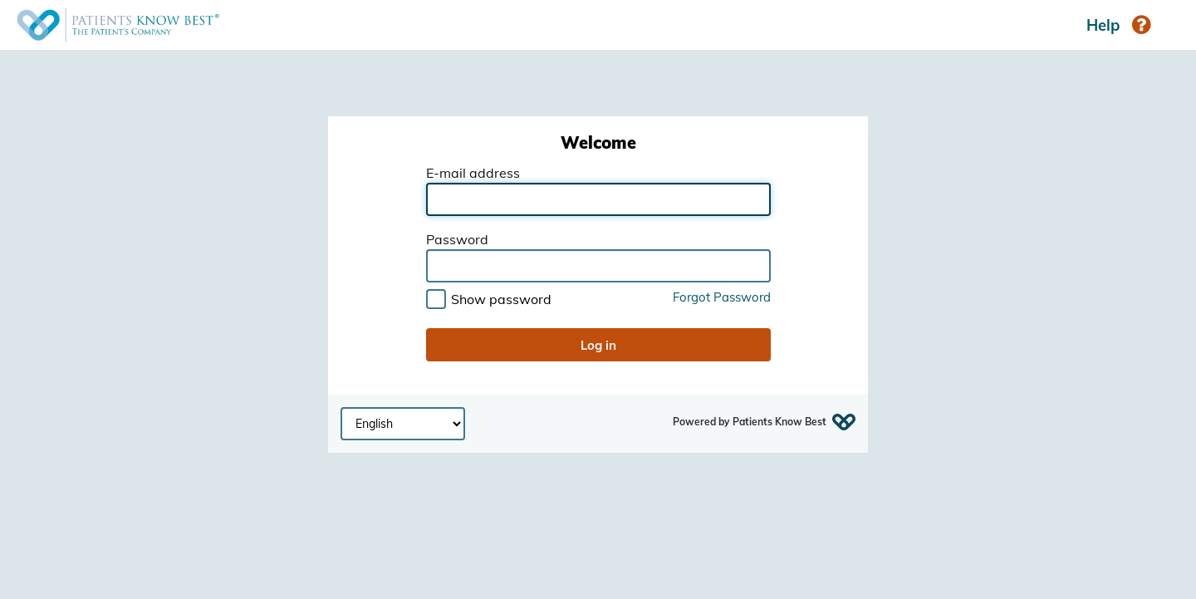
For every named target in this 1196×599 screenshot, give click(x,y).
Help (1118, 25)
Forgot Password (722, 298)
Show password (501, 299)
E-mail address (473, 173)
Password (457, 240)
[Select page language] (403, 423)
